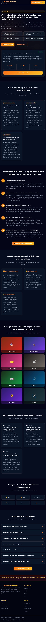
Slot (2, 603)
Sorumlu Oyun (27, 608)
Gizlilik (25, 611)
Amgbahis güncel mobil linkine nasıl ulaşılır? (14, 549)
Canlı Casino (4, 606)
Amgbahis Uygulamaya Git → (23, 568)
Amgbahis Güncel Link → (37, 2)
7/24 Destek (27, 603)
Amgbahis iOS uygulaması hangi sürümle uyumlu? (15, 538)
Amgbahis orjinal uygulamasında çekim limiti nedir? (16, 561)
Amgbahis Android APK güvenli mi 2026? (13, 532)
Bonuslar (26, 606)
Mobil (25, 593)
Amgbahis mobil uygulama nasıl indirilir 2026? (15, 526)
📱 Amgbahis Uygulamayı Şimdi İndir (23, 243)
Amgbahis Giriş (27, 588)
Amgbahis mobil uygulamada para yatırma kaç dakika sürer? (18, 555)
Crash (2, 611)
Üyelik (25, 591)
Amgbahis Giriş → (21, 44)
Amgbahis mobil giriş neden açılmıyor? (13, 544)
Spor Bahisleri (4, 608)
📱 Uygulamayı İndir (8, 44)
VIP (25, 596)
